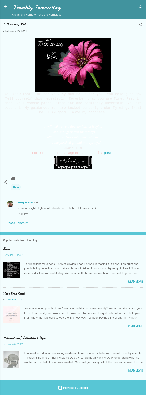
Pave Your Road (14, 293)
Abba (15, 187)
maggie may (25, 202)
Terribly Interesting (37, 7)
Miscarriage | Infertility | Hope (24, 338)
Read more (135, 281)
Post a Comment (17, 223)
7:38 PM (23, 214)
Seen (6, 249)
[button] (140, 25)
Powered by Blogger (73, 387)
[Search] (140, 8)
